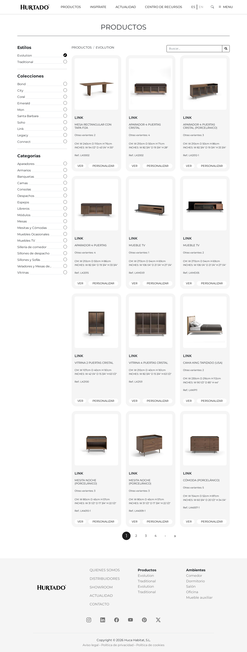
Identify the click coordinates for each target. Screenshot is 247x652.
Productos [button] (71, 7)
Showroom (101, 587)
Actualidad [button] (126, 7)
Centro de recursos (163, 7)
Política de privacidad (117, 645)
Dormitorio (195, 581)
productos (82, 47)
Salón (191, 586)
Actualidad (101, 596)
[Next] (165, 536)
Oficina (192, 592)
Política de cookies (150, 645)
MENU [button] (225, 7)
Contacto (99, 604)
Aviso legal (91, 645)
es (193, 7)
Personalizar (103, 166)
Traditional (147, 581)
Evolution (105, 47)
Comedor (194, 576)
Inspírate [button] (98, 7)
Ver (80, 166)
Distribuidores (105, 579)
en (201, 7)
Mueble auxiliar (199, 597)
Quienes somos (105, 570)
